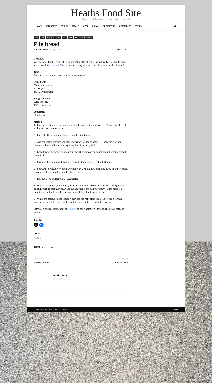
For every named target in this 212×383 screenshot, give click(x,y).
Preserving (109, 26)
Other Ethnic (78, 37)
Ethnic (64, 26)
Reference (51, 26)
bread (44, 318)
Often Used (125, 26)
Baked (43, 34)
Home (39, 26)
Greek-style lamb (41, 333)
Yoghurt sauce (121, 333)
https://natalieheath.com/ (61, 350)
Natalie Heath (42, 50)
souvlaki (54, 136)
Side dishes (88, 37)
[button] (175, 26)
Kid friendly (56, 37)
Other (138, 26)
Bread (51, 34)
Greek (51, 318)
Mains (70, 37)
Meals (75, 26)
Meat (85, 26)
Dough (95, 26)
